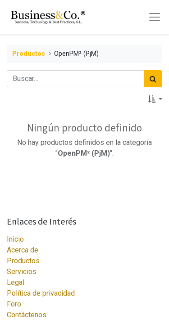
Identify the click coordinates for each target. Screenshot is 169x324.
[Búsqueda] (153, 78)
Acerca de (22, 250)
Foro (14, 304)
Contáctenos (26, 314)
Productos (28, 54)
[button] (155, 99)
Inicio (15, 239)
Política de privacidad (41, 293)
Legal (15, 282)
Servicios (22, 271)
